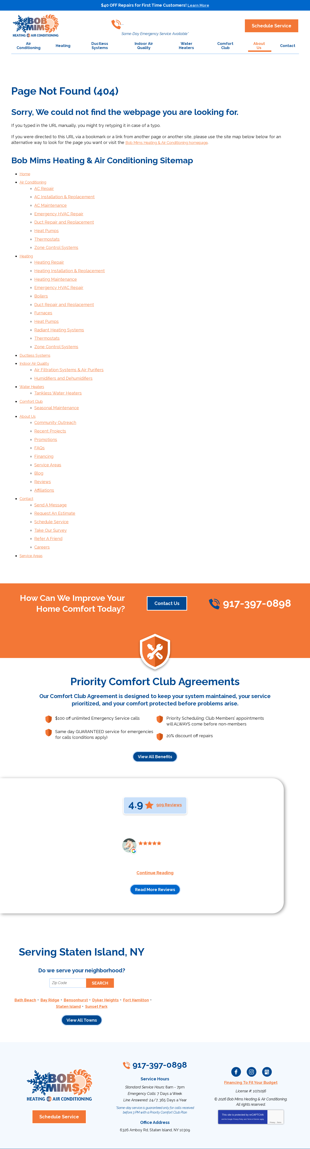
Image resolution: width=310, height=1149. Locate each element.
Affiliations (44, 468)
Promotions (45, 420)
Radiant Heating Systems (59, 318)
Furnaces (43, 303)
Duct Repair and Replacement (64, 218)
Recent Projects (50, 413)
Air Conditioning (35, 181)
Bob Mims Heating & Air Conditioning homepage (172, 142)
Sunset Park (114, 979)
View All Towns (82, 992)
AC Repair (44, 187)
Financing (43, 436)
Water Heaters (34, 371)
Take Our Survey (50, 505)
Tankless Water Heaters (58, 377)
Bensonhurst (91, 973)
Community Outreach (55, 405)
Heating (27, 250)
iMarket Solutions (129, 1139)
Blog (38, 452)
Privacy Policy (238, 1090)
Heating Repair (49, 256)
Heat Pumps (46, 226)
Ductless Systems (37, 342)
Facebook (236, 1044)
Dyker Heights (123, 973)
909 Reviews (169, 778)
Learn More (198, 5)
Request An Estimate (54, 489)
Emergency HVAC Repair (58, 210)
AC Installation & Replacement (64, 195)
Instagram (251, 1044)
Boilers (41, 287)
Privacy (272, 1094)
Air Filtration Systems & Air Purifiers (69, 356)
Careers (42, 521)
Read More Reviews (155, 862)
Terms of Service (253, 1090)
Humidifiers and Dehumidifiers (63, 364)
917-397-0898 (153, 22)
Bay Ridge (64, 973)
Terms (279, 1094)
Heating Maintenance (55, 271)
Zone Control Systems (56, 242)
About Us (29, 399)
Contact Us (167, 576)
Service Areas (47, 444)
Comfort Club (33, 385)
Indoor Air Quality (37, 350)
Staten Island (83, 979)
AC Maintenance (50, 202)
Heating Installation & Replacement (69, 263)
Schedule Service (51, 497)
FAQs (39, 428)
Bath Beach (37, 973)
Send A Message (50, 481)
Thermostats (47, 234)
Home (26, 173)
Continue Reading (155, 846)
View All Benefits (155, 729)
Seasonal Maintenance (56, 391)
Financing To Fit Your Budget (251, 1054)
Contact (27, 476)
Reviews (42, 460)
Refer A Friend (48, 513)
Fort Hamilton (52, 979)
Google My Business (267, 1044)
